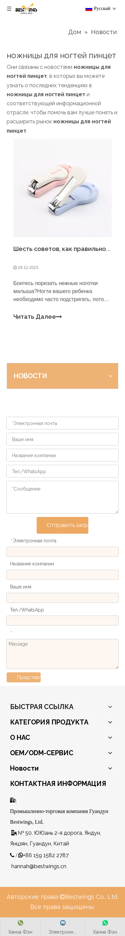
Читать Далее (37, 317)
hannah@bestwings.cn (38, 866)
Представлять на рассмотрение (29, 677)
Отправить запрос (67, 525)
